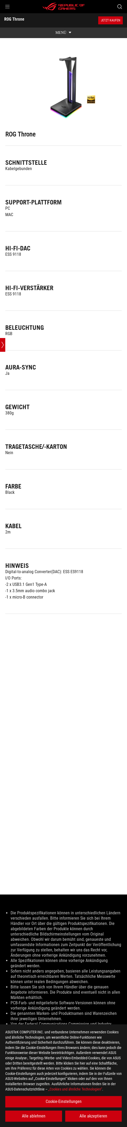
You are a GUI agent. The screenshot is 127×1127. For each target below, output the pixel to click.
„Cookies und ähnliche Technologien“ (75, 1089)
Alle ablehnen (33, 1116)
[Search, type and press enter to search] (119, 6)
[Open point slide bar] (2, 345)
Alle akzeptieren (93, 1116)
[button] (7, 6)
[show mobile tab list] (63, 33)
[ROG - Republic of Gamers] (64, 7)
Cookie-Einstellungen (64, 1101)
